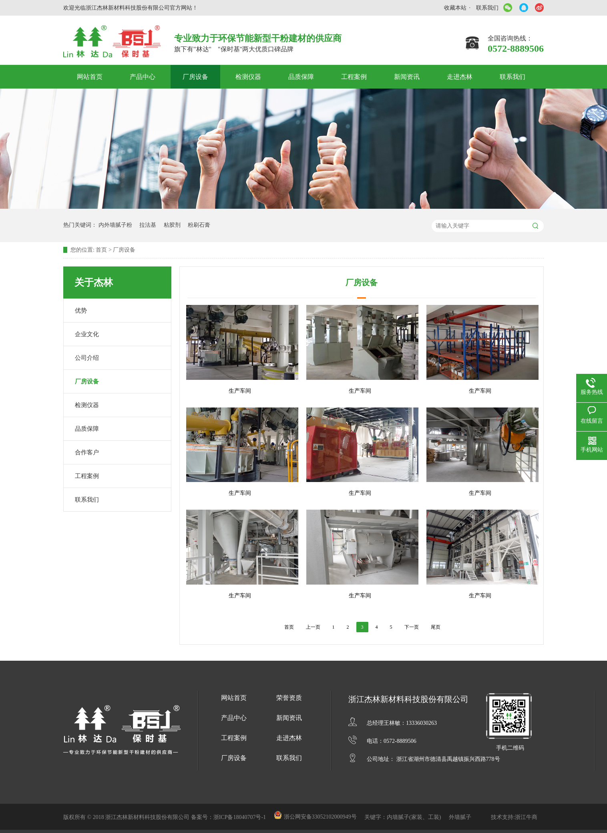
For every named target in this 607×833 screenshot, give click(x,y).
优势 (81, 310)
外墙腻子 (460, 817)
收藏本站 (455, 8)
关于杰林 (93, 282)
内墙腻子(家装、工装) (414, 817)
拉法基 (147, 225)
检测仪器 (248, 76)
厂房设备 (195, 76)
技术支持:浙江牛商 (514, 817)
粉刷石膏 (199, 225)
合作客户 (87, 452)
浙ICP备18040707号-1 (240, 817)
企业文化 (87, 334)
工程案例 (354, 76)
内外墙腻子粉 (115, 225)
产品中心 (142, 76)
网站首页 (90, 76)
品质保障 (301, 76)
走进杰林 (459, 76)
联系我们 (487, 8)
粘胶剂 (172, 225)
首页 (101, 250)
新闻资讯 (407, 76)
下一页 (411, 627)
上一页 (313, 627)
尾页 (435, 627)
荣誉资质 (289, 697)
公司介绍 (87, 358)
